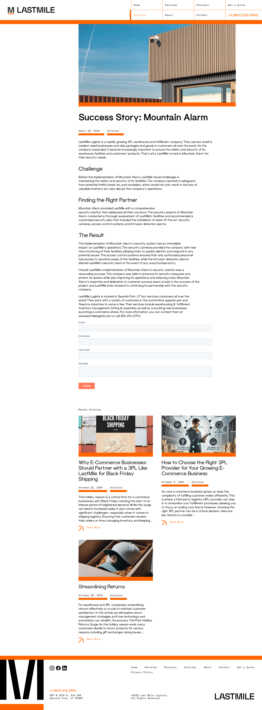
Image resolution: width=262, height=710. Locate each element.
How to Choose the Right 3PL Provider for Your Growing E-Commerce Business (194, 467)
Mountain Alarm (193, 153)
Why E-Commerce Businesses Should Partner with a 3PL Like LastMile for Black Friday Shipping (113, 470)
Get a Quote (236, 5)
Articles (140, 15)
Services (171, 5)
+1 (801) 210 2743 (243, 15)
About (169, 15)
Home (137, 5)
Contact (201, 15)
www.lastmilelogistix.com (95, 316)
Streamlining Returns (102, 586)
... (151, 520)
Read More (93, 527)
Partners (202, 5)
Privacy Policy (142, 672)
